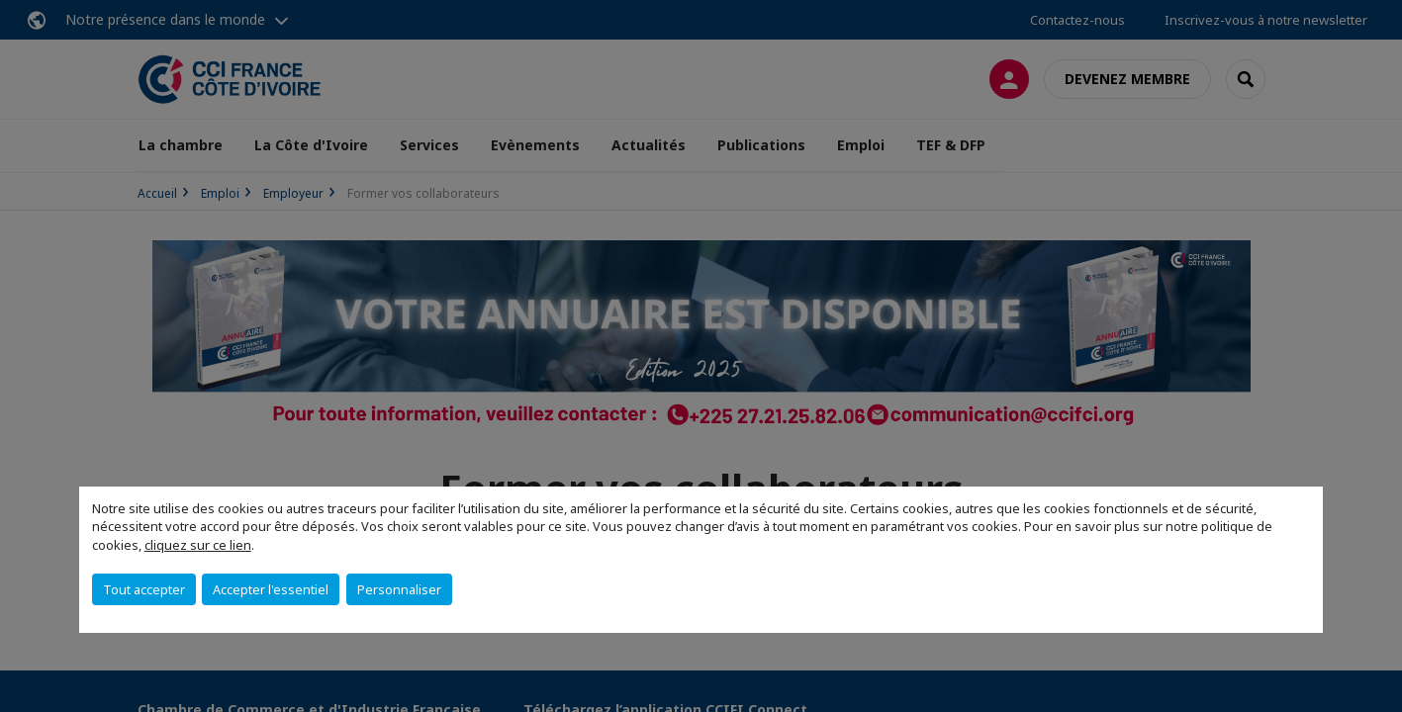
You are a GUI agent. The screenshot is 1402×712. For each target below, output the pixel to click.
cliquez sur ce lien (197, 545)
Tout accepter (144, 589)
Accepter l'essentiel (270, 589)
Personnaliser (399, 589)
